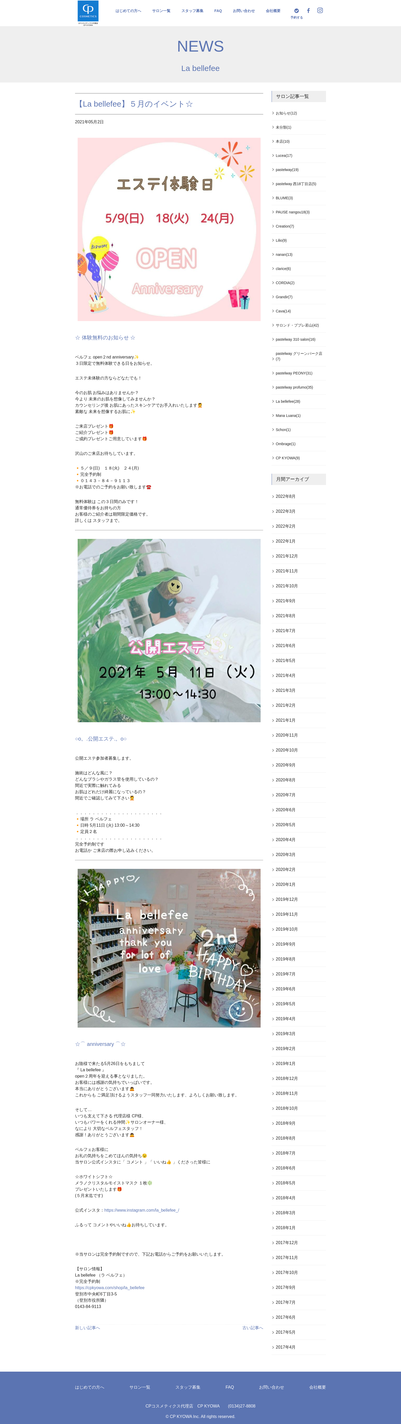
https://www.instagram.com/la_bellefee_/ (141, 1210)
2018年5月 (286, 1183)
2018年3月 (286, 1213)
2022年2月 (286, 526)
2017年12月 (287, 1242)
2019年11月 (287, 914)
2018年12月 (287, 1078)
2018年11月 (287, 1093)
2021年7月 (286, 630)
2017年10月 (287, 1272)
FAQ (218, 11)
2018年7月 (286, 1153)
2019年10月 (287, 929)
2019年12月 (287, 899)
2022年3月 (286, 511)
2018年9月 (286, 1123)
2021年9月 (286, 601)
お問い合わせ (244, 11)
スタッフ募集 (192, 11)
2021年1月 (286, 720)
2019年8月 (286, 959)
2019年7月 (286, 974)
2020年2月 (286, 869)
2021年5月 (286, 660)
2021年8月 (286, 616)
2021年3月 (286, 690)
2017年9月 (286, 1287)
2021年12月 (287, 556)
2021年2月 (286, 705)
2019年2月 (286, 1048)
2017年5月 (286, 1332)
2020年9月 (286, 765)
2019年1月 (286, 1063)
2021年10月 (287, 586)
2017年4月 (286, 1347)
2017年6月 (286, 1317)
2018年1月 (286, 1228)
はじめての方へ (128, 11)
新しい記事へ (87, 1328)
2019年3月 (286, 1033)
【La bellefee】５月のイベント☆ (134, 104)
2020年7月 (286, 795)
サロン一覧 (161, 11)
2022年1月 (286, 541)
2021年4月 (286, 675)
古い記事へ (252, 1328)
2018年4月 (286, 1198)
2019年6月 (286, 989)
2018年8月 (286, 1138)
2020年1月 (286, 884)
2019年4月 (286, 1019)
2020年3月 (286, 854)
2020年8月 (286, 780)
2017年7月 (286, 1302)
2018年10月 (287, 1108)
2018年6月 (286, 1168)
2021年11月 (287, 571)
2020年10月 (287, 750)
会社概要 (273, 11)
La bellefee (200, 68)
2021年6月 (286, 645)
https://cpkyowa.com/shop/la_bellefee (110, 1287)
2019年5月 (286, 1004)
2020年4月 (286, 839)
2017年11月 (287, 1257)
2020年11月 (287, 735)
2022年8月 (286, 496)
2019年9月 (286, 944)
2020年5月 (286, 825)
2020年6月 (286, 810)
